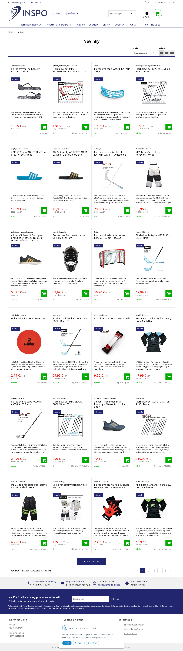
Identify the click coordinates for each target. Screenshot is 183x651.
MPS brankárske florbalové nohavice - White (151, 153)
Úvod (147, 2)
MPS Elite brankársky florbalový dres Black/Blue (153, 320)
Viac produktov (91, 561)
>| (171, 571)
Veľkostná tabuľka (128, 633)
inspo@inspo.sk (18, 2)
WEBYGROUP (126, 647)
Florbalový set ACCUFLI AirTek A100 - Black (152, 403)
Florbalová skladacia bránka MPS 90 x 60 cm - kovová (109, 236)
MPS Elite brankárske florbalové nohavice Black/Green (29, 486)
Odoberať (115, 599)
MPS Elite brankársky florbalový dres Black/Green (153, 486)
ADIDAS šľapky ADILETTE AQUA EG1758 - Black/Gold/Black (70, 153)
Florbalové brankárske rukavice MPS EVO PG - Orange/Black (111, 486)
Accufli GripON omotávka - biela (112, 318)
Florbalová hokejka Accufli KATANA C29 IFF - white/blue (110, 153)
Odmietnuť (92, 643)
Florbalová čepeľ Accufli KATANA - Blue (112, 70)
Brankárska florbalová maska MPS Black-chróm (69, 236)
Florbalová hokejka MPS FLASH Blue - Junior (153, 236)
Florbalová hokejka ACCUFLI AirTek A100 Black (26, 403)
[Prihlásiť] (147, 14)
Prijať (67, 643)
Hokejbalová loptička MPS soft (28, 318)
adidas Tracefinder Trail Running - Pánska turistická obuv (109, 404)
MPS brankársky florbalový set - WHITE (70, 486)
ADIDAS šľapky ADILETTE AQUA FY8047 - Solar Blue (28, 153)
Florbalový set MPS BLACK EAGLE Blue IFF (67, 403)
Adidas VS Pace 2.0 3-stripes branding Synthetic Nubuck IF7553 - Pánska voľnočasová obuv (26, 239)
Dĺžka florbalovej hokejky (131, 624)
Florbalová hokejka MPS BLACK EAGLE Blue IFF (70, 320)
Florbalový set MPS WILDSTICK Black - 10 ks (153, 70)
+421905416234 (38, 2)
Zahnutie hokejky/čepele (131, 629)
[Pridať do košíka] (44, 127)
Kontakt (172, 2)
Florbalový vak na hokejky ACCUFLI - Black (25, 70)
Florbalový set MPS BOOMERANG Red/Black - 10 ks (70, 70)
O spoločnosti (159, 2)
